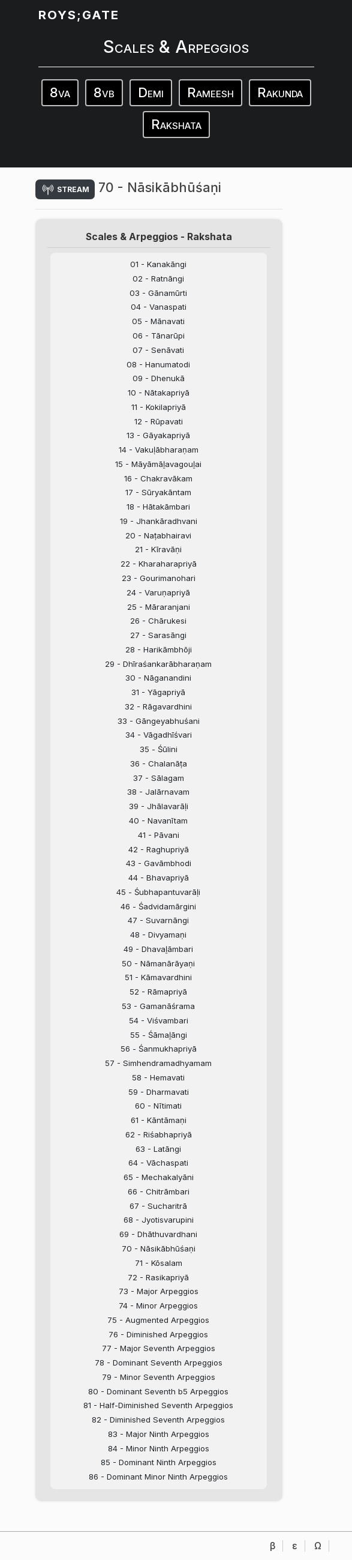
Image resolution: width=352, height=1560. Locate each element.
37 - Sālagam (158, 778)
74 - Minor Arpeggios (158, 1305)
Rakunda (280, 92)
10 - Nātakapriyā (158, 392)
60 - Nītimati (158, 1105)
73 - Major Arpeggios (158, 1291)
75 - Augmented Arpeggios (158, 1320)
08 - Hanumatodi (158, 364)
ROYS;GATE (78, 14)
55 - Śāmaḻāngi (158, 1035)
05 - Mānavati (158, 321)
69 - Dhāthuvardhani (158, 1234)
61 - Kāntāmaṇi (158, 1120)
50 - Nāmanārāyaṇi (158, 963)
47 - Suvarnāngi (158, 920)
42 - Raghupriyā (158, 849)
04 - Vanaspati (158, 307)
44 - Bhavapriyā (158, 877)
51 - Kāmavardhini (158, 977)
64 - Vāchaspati (158, 1162)
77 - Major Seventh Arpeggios (158, 1348)
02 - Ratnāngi (158, 278)
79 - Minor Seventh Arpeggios (158, 1377)
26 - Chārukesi (158, 620)
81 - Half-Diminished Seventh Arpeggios (158, 1405)
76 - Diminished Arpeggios (158, 1334)
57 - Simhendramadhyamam (158, 1063)
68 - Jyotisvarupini (159, 1219)
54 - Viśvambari (158, 1020)
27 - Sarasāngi (158, 635)
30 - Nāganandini (158, 677)
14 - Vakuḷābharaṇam (158, 449)
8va (60, 92)
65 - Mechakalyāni (159, 1177)
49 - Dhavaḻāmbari (158, 949)
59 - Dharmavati (158, 1092)
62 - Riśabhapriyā (158, 1134)
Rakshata (176, 124)
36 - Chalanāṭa (158, 763)
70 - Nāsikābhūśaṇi (158, 1248)
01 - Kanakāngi (158, 264)
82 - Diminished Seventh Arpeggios (158, 1419)
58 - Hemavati (158, 1077)
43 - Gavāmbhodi (158, 863)
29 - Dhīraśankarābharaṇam (158, 664)
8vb (104, 92)
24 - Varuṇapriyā (158, 592)
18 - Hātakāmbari (158, 506)
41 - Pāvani (158, 835)
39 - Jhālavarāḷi (158, 806)
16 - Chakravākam (158, 478)
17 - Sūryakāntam (158, 492)
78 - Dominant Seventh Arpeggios (158, 1362)
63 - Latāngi (158, 1149)
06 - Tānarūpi (159, 335)
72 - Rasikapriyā (158, 1277)
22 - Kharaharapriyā (159, 563)
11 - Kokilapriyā (158, 407)
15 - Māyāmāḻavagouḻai (158, 464)
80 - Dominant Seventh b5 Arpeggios (158, 1391)
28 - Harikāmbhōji (158, 649)
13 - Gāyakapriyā (158, 435)
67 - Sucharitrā (158, 1206)
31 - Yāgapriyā (158, 692)
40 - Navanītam (158, 820)
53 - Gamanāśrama (158, 1006)
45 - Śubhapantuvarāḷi (158, 892)
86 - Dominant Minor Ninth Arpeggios (158, 1476)
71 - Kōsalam (158, 1263)
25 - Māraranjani (158, 607)
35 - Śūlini (158, 749)
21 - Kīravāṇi (158, 549)
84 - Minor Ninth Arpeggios (158, 1448)
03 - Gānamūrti (158, 293)
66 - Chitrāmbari (158, 1191)
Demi (151, 92)
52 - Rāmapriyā (158, 991)
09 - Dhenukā (159, 378)
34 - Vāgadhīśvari (158, 734)
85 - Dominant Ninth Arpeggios (158, 1462)
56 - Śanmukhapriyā (159, 1048)
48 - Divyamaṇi (158, 934)
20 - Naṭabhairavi (158, 535)
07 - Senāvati (158, 350)
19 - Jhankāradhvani (158, 521)
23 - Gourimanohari (158, 578)
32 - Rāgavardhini (158, 706)
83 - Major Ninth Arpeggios (158, 1434)
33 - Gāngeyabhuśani (159, 721)
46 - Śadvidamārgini (158, 906)
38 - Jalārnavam (158, 792)
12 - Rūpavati (158, 421)
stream (65, 189)
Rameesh (210, 92)
